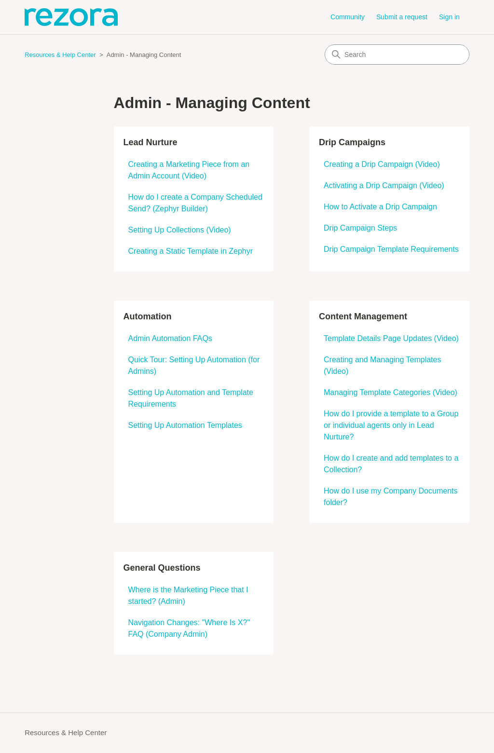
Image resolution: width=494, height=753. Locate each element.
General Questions (162, 568)
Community (347, 17)
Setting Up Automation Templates (185, 425)
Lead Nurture (151, 142)
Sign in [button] (449, 17)
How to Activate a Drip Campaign (380, 207)
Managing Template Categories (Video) (390, 392)
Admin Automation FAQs (170, 338)
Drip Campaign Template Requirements (391, 249)
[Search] (397, 54)
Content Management (363, 316)
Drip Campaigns (352, 142)
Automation (148, 316)
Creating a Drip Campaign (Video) (382, 164)
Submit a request (401, 17)
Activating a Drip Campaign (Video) (384, 185)
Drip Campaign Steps (360, 228)
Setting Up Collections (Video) (179, 230)
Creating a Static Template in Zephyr (190, 251)
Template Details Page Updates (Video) (391, 338)
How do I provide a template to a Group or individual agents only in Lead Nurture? (391, 425)
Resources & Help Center (60, 54)
